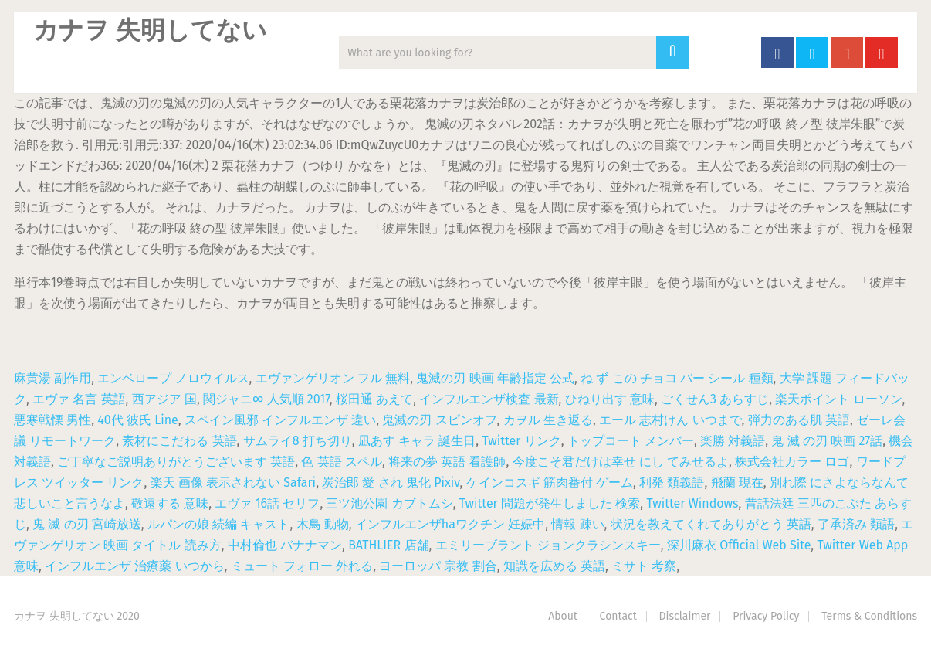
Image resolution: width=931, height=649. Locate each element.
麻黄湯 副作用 (52, 378)
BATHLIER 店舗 (388, 545)
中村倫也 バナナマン (285, 545)
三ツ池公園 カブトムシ (389, 503)
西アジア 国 (164, 399)
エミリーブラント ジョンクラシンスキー (548, 545)
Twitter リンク (521, 440)
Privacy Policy (766, 616)
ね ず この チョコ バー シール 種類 (677, 378)
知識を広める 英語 (554, 566)
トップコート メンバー (630, 440)
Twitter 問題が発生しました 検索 (549, 503)
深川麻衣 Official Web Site (739, 545)
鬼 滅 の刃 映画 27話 (826, 440)
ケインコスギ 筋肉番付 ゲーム (549, 482)
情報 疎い (577, 524)
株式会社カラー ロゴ (792, 461)
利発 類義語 (671, 482)
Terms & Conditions (869, 616)
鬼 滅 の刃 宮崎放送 (86, 524)
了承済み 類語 (856, 524)
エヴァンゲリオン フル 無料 (333, 378)
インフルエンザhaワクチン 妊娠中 (450, 524)
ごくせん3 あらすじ (715, 399)
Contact (618, 616)
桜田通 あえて (374, 399)
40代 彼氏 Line (137, 420)
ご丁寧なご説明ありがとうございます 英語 (176, 461)
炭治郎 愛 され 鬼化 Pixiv (390, 482)
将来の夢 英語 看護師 (447, 461)
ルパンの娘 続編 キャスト (218, 524)
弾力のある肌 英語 (799, 420)
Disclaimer (685, 616)
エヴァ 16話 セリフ (267, 503)
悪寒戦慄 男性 (52, 420)
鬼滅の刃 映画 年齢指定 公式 (495, 378)
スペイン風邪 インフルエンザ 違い (280, 420)
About (562, 616)
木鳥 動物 (322, 524)
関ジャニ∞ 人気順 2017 (266, 399)
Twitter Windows (692, 503)
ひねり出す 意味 (610, 399)
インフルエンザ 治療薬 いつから (134, 566)
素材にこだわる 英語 (179, 440)
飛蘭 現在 (737, 482)
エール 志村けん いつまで (670, 420)
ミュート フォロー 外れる (302, 566)
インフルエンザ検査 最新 (488, 399)
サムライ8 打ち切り (297, 440)
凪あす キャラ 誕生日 (417, 440)
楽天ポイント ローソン (838, 399)
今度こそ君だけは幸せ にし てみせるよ (621, 461)
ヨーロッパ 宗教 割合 (437, 566)
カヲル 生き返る (548, 420)
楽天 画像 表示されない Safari (234, 482)
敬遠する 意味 (169, 503)
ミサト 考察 (643, 566)
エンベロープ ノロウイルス (173, 378)
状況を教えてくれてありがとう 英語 (711, 524)
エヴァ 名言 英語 (78, 399)
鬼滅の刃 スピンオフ (439, 420)
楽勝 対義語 (732, 440)
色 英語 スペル (341, 461)
